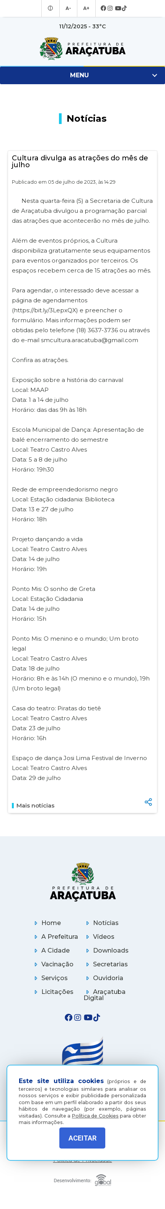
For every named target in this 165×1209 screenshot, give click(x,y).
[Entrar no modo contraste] (51, 8)
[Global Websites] (82, 1178)
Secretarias (105, 964)
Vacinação (53, 964)
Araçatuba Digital (104, 995)
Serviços (50, 978)
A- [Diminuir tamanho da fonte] (68, 8)
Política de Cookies (95, 1111)
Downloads (106, 950)
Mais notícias (33, 805)
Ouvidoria (103, 978)
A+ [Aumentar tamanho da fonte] (85, 8)
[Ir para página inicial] (82, 48)
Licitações (53, 991)
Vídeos (98, 936)
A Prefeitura (55, 936)
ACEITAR (82, 1138)
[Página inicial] (82, 882)
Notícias (101, 923)
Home (46, 923)
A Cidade (51, 950)
